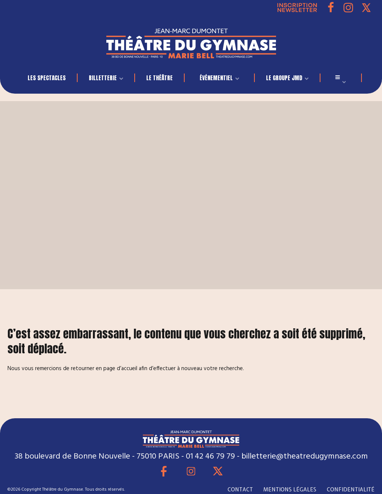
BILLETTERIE (103, 78)
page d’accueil (120, 368)
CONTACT (240, 489)
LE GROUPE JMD (284, 78)
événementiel (216, 78)
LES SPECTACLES (47, 78)
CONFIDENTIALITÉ (351, 489)
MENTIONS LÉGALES (289, 489)
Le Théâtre (159, 78)
